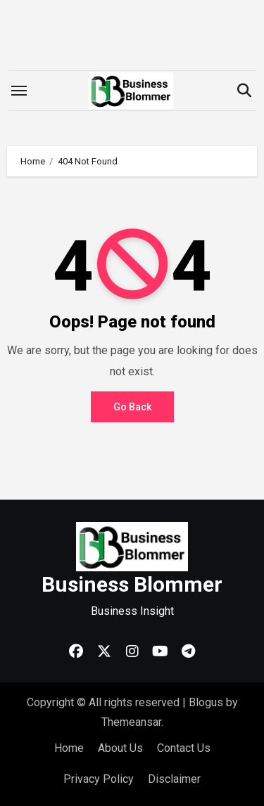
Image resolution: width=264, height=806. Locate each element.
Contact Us (183, 748)
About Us (120, 748)
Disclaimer (174, 779)
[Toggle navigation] (19, 90)
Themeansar (131, 722)
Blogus (206, 702)
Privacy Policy (98, 779)
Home (69, 748)
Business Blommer (132, 584)
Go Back (132, 406)
